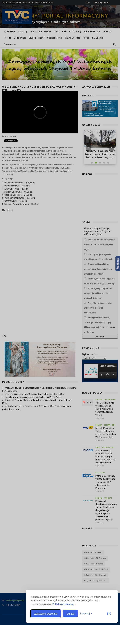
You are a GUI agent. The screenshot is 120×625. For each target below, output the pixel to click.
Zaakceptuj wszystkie (45, 613)
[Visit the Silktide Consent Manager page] (109, 613)
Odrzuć (70, 613)
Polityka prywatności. (63, 604)
